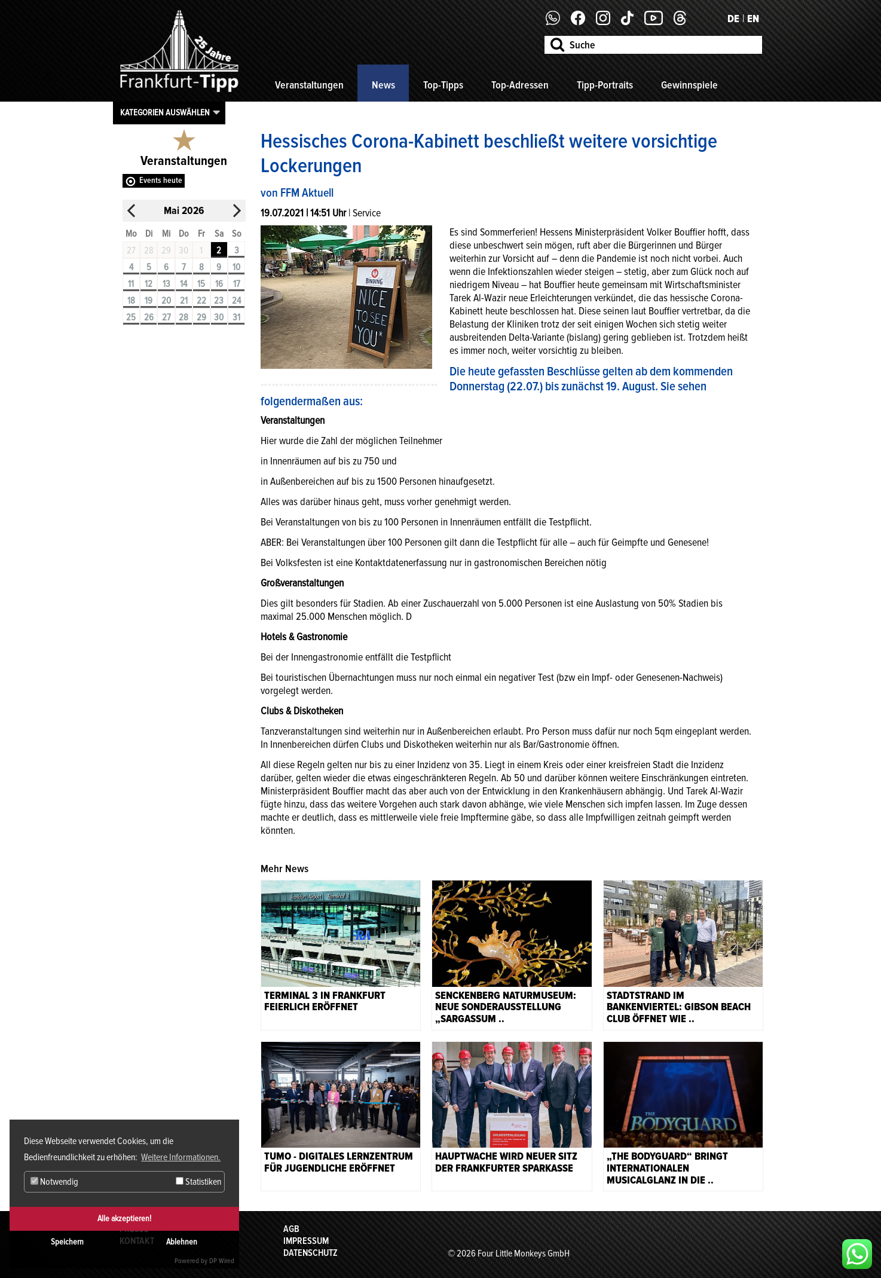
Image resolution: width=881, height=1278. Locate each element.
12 (148, 284)
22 (201, 301)
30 (219, 317)
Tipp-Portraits (605, 84)
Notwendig (54, 1182)
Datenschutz (310, 1253)
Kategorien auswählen (165, 112)
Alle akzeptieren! (124, 1218)
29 (201, 317)
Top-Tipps (443, 84)
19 (148, 301)
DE (733, 18)
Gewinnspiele (689, 84)
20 (166, 301)
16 (219, 284)
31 (236, 317)
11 (131, 284)
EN (753, 18)
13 (166, 284)
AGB (291, 1229)
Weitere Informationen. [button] (181, 1157)
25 (131, 317)
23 (219, 301)
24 (236, 301)
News (383, 84)
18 (131, 301)
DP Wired (221, 1260)
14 (183, 284)
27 (166, 317)
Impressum (306, 1241)
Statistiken (198, 1182)
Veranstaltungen (309, 84)
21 (184, 301)
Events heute (160, 180)
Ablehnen (181, 1242)
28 (183, 317)
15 (201, 284)
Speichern (67, 1242)
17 (236, 284)
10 (236, 267)
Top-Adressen (520, 84)
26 (149, 317)
